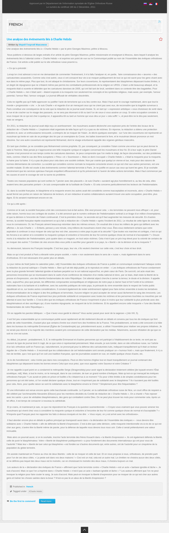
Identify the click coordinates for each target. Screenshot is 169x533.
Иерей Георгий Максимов (33, 44)
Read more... (47, 501)
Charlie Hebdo (36, 491)
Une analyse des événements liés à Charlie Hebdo (39, 39)
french (29, 486)
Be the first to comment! (23, 501)
